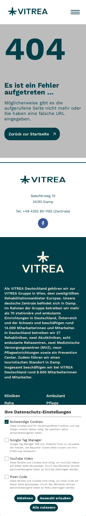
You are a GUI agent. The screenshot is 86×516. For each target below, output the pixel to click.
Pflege (52, 403)
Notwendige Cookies (43, 427)
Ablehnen (25, 498)
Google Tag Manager (43, 445)
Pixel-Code (43, 482)
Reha (9, 403)
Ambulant (55, 395)
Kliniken (12, 395)
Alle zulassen (44, 507)
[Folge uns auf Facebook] (43, 223)
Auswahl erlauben (55, 498)
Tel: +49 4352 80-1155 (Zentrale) (43, 211)
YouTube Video (43, 464)
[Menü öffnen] (75, 12)
